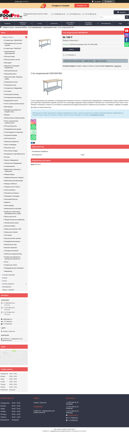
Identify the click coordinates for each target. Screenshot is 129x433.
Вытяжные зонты (10, 147)
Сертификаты (106, 23)
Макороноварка (9, 174)
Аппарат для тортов (11, 265)
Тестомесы (8, 91)
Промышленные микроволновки (15, 118)
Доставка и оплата (70, 23)
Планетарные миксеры (12, 94)
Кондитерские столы (50, 27)
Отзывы (4, 278)
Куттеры (7, 157)
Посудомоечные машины (12, 241)
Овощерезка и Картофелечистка (15, 154)
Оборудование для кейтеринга (14, 268)
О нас (40, 23)
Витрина (7, 115)
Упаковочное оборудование (13, 163)
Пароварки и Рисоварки (12, 196)
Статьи (4, 281)
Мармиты (7, 202)
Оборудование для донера (13, 129)
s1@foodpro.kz (7, 319)
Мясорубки (8, 63)
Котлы (6, 262)
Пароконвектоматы (10, 74)
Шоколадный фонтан (11, 199)
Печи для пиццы (10, 56)
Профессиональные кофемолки (14, 219)
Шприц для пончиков (11, 232)
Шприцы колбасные (11, 183)
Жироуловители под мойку (13, 208)
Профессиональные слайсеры (14, 177)
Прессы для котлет (10, 216)
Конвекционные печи (11, 82)
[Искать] (127, 17)
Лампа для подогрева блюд (13, 254)
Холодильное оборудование (13, 88)
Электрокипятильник (11, 71)
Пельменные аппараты (12, 193)
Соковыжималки (10, 166)
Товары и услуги (22, 23)
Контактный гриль (10, 138)
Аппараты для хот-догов (12, 187)
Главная (7, 23)
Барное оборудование (11, 160)
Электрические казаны (12, 223)
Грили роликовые (10, 190)
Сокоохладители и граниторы (14, 132)
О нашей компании (8, 275)
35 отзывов (97, 1)
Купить (71, 49)
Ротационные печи (10, 85)
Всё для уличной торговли (13, 238)
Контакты (54, 23)
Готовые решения (88, 23)
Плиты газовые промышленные (14, 103)
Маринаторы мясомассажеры (14, 180)
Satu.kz (73, 429)
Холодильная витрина (11, 250)
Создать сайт (18, 1)
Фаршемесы (8, 271)
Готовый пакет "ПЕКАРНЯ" (13, 48)
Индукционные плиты (11, 100)
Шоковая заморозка (11, 247)
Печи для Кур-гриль (11, 126)
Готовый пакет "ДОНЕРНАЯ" (13, 40)
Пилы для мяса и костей (12, 59)
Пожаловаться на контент (79, 431)
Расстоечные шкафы (11, 151)
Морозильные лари (11, 244)
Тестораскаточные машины (13, 97)
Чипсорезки (8, 235)
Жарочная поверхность (12, 141)
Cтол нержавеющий (34, 27)
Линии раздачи (9, 205)
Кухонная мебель (21, 27)
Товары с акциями (8, 290)
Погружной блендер (11, 135)
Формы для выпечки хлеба (13, 229)
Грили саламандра (10, 144)
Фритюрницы (9, 106)
